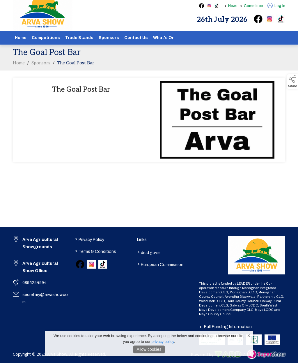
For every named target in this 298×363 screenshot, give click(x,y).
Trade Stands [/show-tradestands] (79, 38)
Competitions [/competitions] (46, 38)
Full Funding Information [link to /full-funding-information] (225, 326)
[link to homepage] (256, 255)
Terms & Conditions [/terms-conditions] (95, 251)
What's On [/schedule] (164, 38)
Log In (276, 6)
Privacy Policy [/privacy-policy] (89, 239)
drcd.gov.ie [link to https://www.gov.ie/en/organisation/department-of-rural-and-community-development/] (148, 252)
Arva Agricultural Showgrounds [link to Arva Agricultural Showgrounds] (40, 243)
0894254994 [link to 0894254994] (34, 283)
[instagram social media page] (209, 5)
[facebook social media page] (201, 5)
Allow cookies (149, 349)
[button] (292, 81)
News (232, 6)
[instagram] (269, 19)
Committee (253, 6)
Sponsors (40, 64)
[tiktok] (280, 19)
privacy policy (163, 341)
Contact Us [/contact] (136, 38)
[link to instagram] (91, 264)
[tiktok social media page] (216, 5)
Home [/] (20, 38)
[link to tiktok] (102, 264)
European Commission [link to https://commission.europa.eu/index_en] (160, 264)
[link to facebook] (80, 264)
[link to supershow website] (266, 354)
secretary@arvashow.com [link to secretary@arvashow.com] (45, 298)
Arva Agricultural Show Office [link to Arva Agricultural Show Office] (40, 267)
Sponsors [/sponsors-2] (109, 38)
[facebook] (258, 19)
